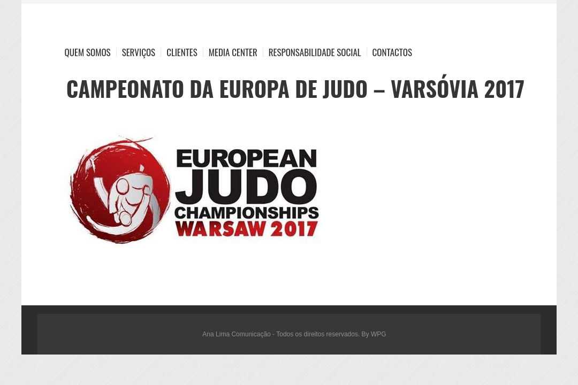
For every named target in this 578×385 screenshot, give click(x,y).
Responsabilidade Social (315, 52)
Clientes (181, 52)
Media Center (233, 52)
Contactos (392, 52)
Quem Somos (88, 52)
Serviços (139, 52)
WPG (378, 334)
